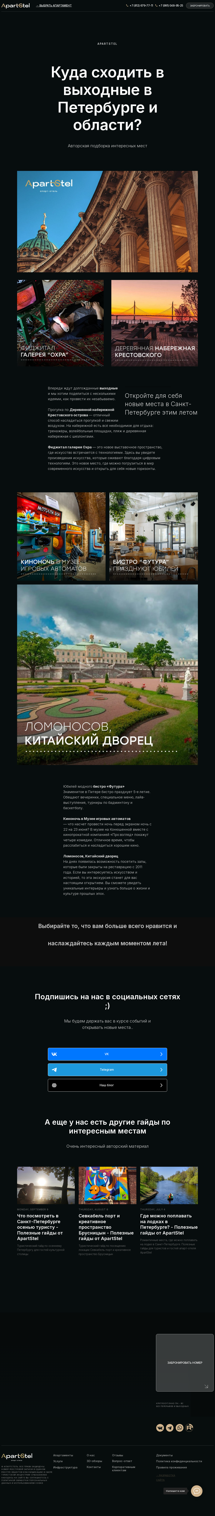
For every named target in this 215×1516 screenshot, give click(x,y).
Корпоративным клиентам (123, 1468)
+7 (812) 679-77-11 (141, 5)
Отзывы (117, 1455)
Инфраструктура (65, 1467)
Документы (164, 1455)
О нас (91, 1455)
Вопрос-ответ (122, 1461)
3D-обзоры (94, 1461)
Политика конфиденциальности (179, 1461)
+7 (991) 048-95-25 (171, 5)
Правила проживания (171, 1467)
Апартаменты (63, 1455)
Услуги (58, 1461)
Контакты (94, 1467)
